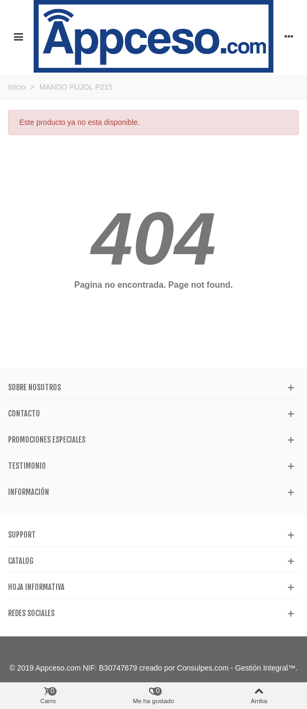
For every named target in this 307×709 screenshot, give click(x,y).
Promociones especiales (46, 439)
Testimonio (27, 465)
